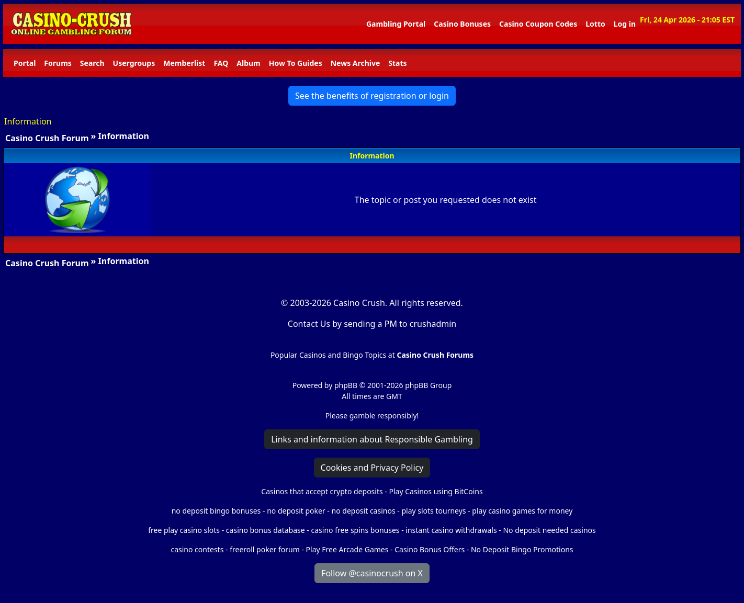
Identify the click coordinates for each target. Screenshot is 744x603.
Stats (397, 63)
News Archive (355, 63)
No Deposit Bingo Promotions (522, 549)
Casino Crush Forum (47, 138)
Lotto (595, 24)
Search (92, 63)
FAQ (220, 63)
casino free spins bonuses (355, 530)
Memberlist (184, 63)
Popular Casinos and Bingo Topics (328, 355)
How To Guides (295, 63)
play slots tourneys (433, 511)
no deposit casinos (364, 511)
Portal (25, 63)
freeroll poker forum (265, 549)
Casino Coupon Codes (538, 24)
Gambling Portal (395, 24)
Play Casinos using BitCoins (435, 491)
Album (248, 63)
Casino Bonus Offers (429, 549)
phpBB (345, 385)
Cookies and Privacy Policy (372, 467)
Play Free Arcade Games (347, 549)
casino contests (197, 549)
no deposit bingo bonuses (216, 511)
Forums (57, 63)
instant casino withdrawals (452, 530)
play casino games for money (522, 511)
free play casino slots (184, 530)
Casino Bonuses (462, 24)
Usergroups (134, 63)
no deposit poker (296, 511)
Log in (625, 24)
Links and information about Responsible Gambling (372, 439)
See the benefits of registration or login (372, 95)
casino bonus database (265, 530)
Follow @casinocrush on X (372, 573)
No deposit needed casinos (549, 530)
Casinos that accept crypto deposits (321, 491)
